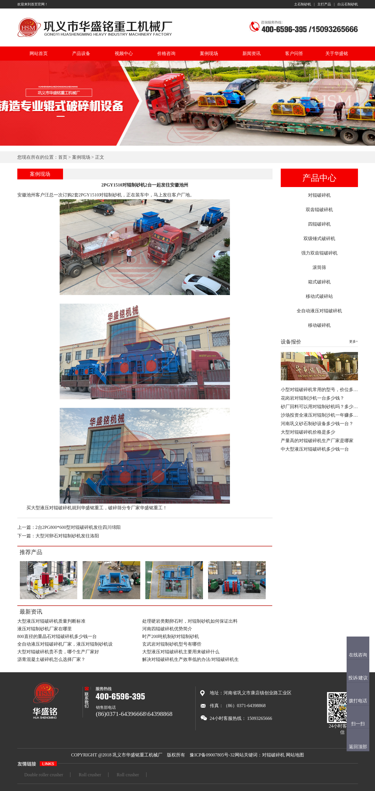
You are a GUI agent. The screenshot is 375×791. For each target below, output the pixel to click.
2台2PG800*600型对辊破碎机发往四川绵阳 (78, 527)
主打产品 (324, 4)
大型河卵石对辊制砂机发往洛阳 (67, 535)
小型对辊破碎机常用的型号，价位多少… (322, 389)
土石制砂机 (302, 4)
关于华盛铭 (336, 53)
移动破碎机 (319, 325)
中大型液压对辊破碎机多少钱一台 (315, 449)
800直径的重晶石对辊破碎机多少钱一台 (57, 636)
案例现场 (209, 53)
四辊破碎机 (319, 224)
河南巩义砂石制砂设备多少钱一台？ (317, 423)
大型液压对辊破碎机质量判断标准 (51, 621)
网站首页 (39, 53)
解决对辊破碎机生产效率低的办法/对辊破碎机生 (190, 659)
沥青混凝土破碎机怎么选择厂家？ (51, 659)
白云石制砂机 (348, 4)
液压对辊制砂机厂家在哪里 (44, 628)
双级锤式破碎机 (319, 238)
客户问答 (294, 53)
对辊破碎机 (319, 195)
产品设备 (81, 53)
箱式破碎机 (319, 281)
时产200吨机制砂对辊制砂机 (170, 636)
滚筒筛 (319, 267)
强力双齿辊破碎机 (319, 253)
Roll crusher (90, 774)
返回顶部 (358, 746)
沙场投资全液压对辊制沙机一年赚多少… (322, 415)
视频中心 (124, 53)
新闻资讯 (251, 53)
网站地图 (295, 754)
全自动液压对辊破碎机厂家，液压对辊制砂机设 (65, 644)
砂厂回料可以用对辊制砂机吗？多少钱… (322, 406)
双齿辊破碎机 (319, 209)
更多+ (353, 341)
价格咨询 (166, 53)
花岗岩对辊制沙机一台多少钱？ (312, 398)
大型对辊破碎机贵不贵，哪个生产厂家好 (58, 651)
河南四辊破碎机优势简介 (167, 628)
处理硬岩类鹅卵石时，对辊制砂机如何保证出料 (190, 621)
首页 (62, 157)
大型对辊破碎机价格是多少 (308, 432)
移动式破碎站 (319, 296)
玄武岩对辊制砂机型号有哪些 (171, 644)
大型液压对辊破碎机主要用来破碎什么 (180, 651)
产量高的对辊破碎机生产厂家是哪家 (317, 440)
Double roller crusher (43, 774)
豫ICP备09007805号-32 (212, 754)
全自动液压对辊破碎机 (319, 310)
